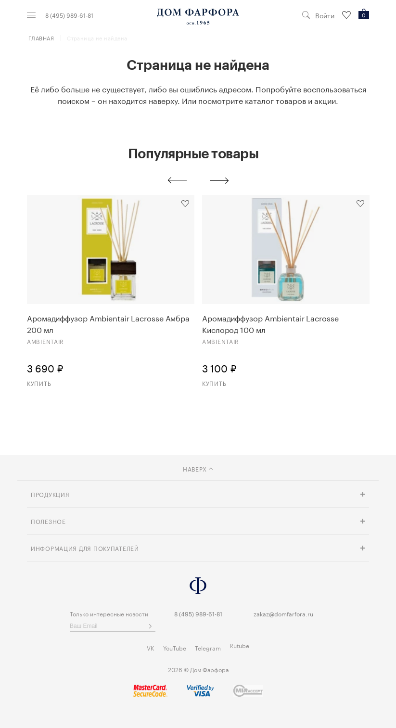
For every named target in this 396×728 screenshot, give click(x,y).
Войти (324, 15)
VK (150, 647)
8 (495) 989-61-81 (69, 15)
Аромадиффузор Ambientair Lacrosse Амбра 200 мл (108, 323)
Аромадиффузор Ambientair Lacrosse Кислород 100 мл (270, 323)
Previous (177, 180)
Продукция (50, 493)
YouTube (174, 647)
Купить (39, 382)
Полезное (48, 520)
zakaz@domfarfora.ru (283, 613)
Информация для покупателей (85, 547)
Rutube (239, 645)
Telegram (208, 647)
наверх (198, 468)
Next (219, 180)
